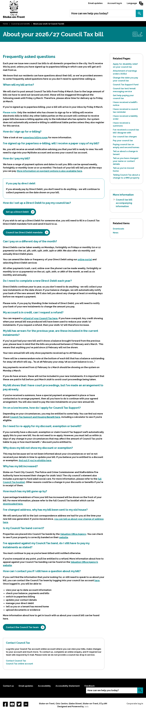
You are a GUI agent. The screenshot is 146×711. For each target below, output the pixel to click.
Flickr (25, 704)
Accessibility (44, 686)
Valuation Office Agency (73, 534)
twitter (19, 704)
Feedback (90, 686)
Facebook (5, 704)
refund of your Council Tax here (40, 318)
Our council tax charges (125, 136)
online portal (85, 259)
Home (5, 24)
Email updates (95, 3)
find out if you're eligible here (35, 460)
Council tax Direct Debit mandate (24, 232)
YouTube (12, 704)
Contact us (8, 686)
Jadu (86, 706)
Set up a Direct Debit (17, 212)
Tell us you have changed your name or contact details (125, 161)
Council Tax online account (19, 664)
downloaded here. (13, 504)
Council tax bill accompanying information (124, 203)
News (115, 233)
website (63, 537)
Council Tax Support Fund (125, 84)
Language (132, 3)
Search (139, 13)
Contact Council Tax (16, 661)
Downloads (118, 229)
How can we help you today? (89, 13)
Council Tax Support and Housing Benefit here (35, 417)
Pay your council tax (123, 140)
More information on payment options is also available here (49, 171)
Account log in (115, 3)
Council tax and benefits (20, 24)
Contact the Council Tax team (22, 627)
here (97, 580)
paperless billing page (35, 137)
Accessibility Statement (68, 686)
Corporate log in (135, 703)
